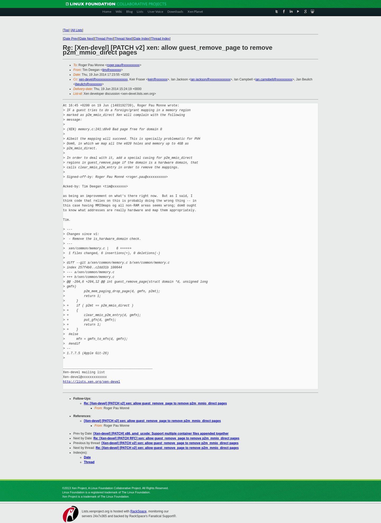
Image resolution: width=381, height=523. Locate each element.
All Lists (76, 30)
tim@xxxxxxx (111, 70)
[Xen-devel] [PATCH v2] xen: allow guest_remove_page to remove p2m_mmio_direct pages (152, 421)
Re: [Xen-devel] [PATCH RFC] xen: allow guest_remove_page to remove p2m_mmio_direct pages (166, 438)
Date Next (86, 38)
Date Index (141, 38)
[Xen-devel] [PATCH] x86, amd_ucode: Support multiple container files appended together (161, 433)
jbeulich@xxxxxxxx (88, 84)
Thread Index (160, 38)
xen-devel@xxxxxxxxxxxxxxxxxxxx (103, 79)
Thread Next (123, 38)
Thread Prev (104, 38)
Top (66, 30)
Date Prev (71, 38)
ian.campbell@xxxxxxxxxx (273, 79)
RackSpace (138, 511)
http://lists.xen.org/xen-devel (91, 382)
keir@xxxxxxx (157, 79)
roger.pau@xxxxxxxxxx (123, 65)
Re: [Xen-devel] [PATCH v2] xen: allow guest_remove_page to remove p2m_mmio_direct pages (155, 403)
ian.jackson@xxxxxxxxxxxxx (210, 79)
